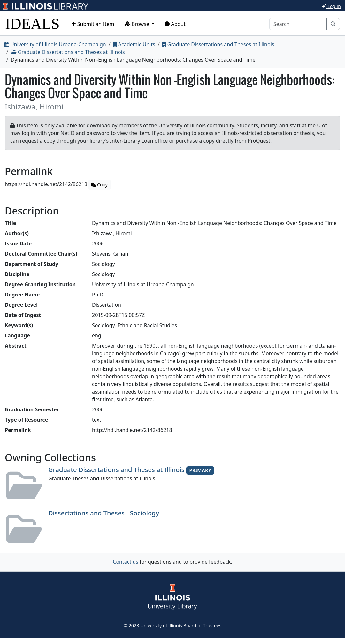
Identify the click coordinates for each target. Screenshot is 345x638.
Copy (99, 185)
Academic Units (134, 44)
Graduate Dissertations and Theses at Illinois (218, 44)
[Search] (298, 24)
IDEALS (32, 23)
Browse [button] (138, 23)
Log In (331, 6)
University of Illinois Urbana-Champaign (55, 44)
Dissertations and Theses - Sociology (103, 513)
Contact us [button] (125, 561)
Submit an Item (92, 23)
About (175, 23)
